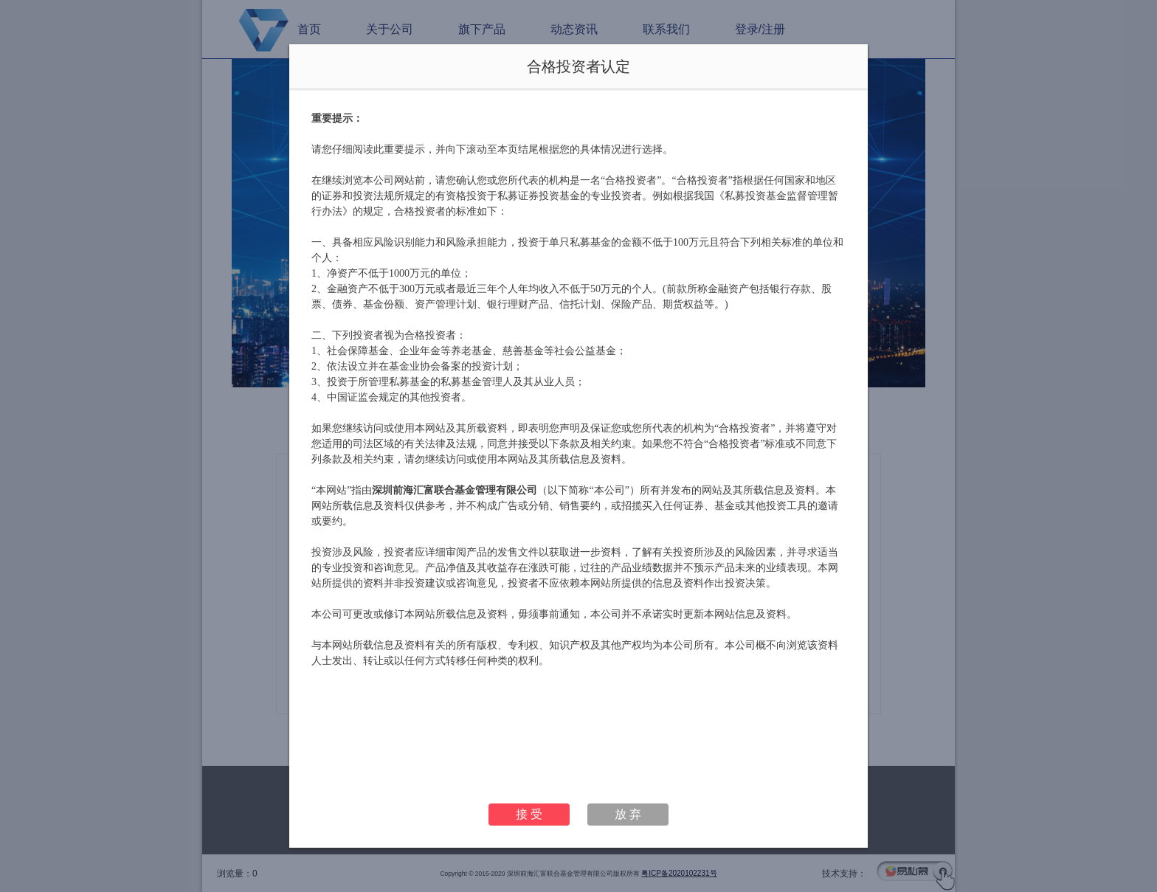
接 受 (529, 814)
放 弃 (628, 814)
